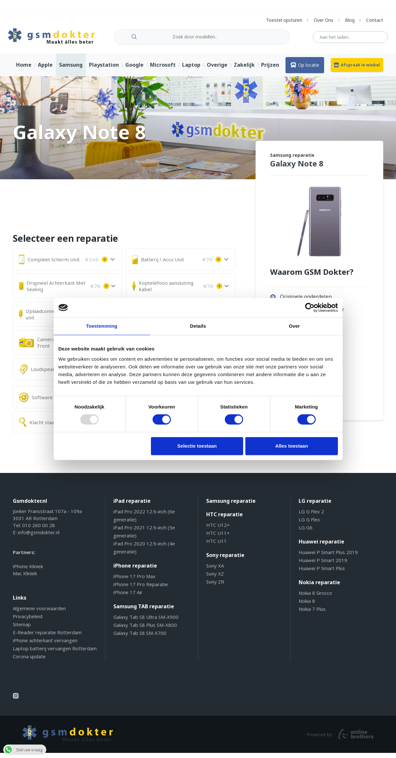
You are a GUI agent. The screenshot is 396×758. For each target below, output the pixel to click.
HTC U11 (216, 546)
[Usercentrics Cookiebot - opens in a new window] (310, 307)
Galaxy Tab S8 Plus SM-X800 (145, 630)
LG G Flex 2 (311, 516)
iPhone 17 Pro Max (134, 581)
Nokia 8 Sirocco (315, 598)
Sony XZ (215, 579)
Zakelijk (244, 69)
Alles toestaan (291, 446)
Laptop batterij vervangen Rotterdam (55, 653)
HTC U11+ (218, 538)
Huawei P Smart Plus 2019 (328, 557)
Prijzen (270, 69)
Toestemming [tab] (102, 326)
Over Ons (323, 20)
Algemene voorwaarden (39, 613)
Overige (217, 69)
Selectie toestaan (197, 446)
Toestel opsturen (284, 20)
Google (134, 69)
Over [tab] (294, 326)
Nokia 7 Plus (312, 614)
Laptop (191, 69)
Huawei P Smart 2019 (323, 565)
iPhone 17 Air (128, 597)
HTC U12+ (218, 530)
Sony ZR (215, 587)
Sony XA (215, 571)
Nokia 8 (307, 606)
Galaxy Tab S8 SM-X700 (139, 638)
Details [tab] (198, 326)
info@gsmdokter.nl (38, 537)
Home (23, 69)
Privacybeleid (27, 621)
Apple (45, 69)
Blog (350, 20)
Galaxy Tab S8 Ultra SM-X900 (146, 622)
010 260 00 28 (38, 530)
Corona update (29, 661)
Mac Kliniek (25, 578)
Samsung (71, 69)
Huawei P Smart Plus (322, 573)
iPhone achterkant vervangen (45, 645)
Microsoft (163, 69)
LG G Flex (309, 524)
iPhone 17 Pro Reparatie (140, 589)
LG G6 (305, 532)
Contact (374, 20)
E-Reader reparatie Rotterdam (47, 637)
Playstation (104, 69)
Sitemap (22, 629)
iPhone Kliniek (28, 571)
